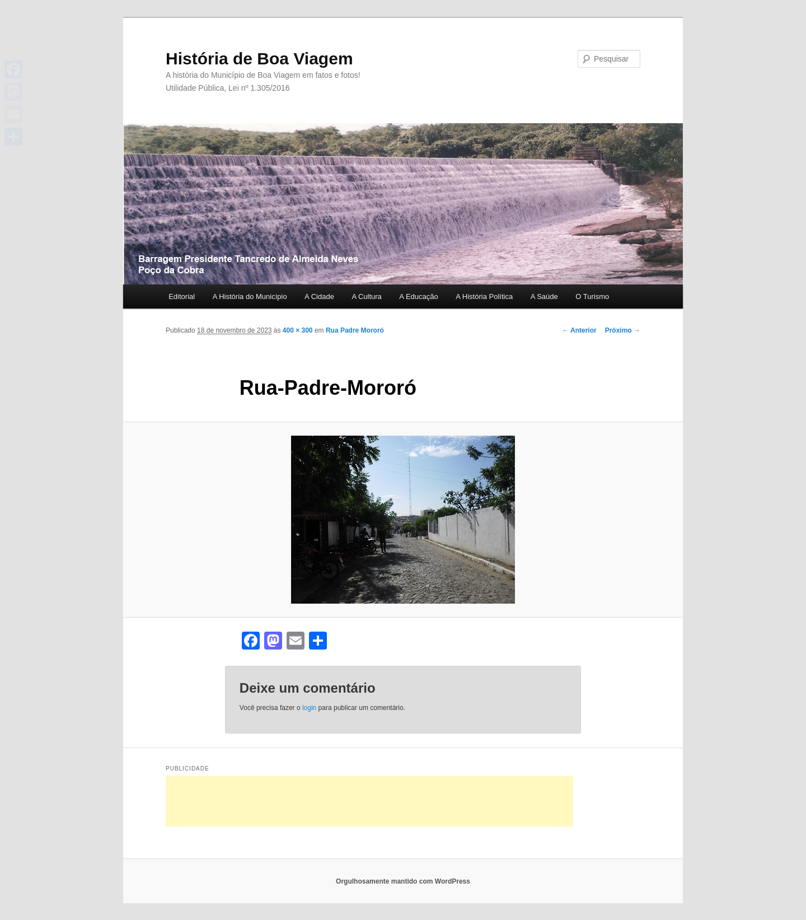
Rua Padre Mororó (355, 330)
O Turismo (592, 296)
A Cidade (319, 296)
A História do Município (250, 296)
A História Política (484, 296)
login (309, 708)
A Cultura (366, 296)
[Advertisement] (369, 801)
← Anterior (579, 330)
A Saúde (544, 296)
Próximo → (622, 330)
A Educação (418, 296)
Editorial (181, 296)
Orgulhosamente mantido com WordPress (403, 881)
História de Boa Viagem (259, 58)
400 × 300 (298, 330)
